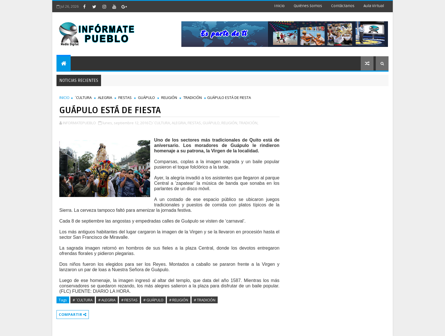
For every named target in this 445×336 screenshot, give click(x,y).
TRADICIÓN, (248, 122)
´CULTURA (83, 97)
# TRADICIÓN (204, 299)
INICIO (64, 97)
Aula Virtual (374, 5)
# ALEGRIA (107, 299)
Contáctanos (342, 5)
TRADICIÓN (192, 97)
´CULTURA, (162, 122)
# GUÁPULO (153, 299)
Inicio (279, 5)
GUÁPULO (146, 97)
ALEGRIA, (179, 122)
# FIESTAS (129, 299)
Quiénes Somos (308, 5)
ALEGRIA (105, 97)
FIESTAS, (195, 122)
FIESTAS (125, 97)
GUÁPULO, (212, 122)
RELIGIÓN (169, 97)
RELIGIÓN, (229, 122)
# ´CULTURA (83, 299)
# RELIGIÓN (178, 299)
